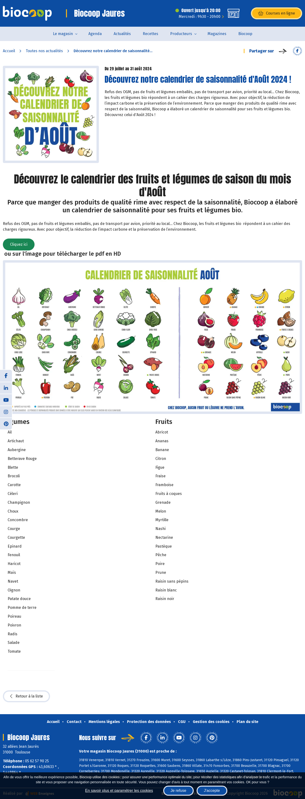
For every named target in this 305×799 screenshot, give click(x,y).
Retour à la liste (26, 696)
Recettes (150, 33)
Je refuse (178, 791)
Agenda (95, 33)
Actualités (122, 33)
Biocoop (245, 33)
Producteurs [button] (181, 33)
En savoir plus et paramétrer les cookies (119, 791)
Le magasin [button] (63, 33)
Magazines (217, 33)
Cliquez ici (18, 244)
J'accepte (212, 791)
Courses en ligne (276, 13)
